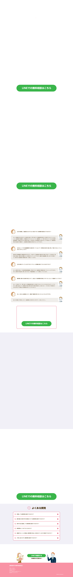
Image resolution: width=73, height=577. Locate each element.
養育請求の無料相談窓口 (16, 565)
